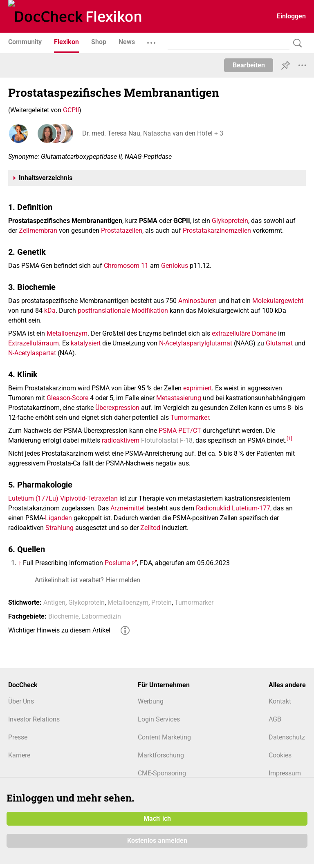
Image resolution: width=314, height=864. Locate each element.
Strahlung (59, 528)
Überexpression (117, 408)
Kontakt (280, 701)
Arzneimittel (127, 508)
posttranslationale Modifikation (123, 310)
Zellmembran (38, 230)
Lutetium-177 (251, 508)
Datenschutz (287, 737)
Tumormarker (189, 417)
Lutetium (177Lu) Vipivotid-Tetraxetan (63, 498)
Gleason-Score (67, 398)
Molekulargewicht (277, 301)
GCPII (71, 110)
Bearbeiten (249, 65)
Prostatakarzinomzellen (217, 230)
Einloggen (291, 16)
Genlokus (174, 265)
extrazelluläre (231, 333)
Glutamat (279, 343)
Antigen (54, 602)
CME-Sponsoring (162, 773)
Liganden (58, 518)
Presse (17, 737)
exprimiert (197, 388)
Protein (161, 602)
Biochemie (63, 616)
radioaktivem (120, 440)
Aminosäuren (197, 301)
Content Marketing (164, 737)
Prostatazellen (121, 230)
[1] (289, 438)
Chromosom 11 (126, 265)
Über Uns (21, 701)
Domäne (264, 333)
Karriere (19, 755)
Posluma (117, 563)
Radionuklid (213, 508)
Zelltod (150, 528)
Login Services (159, 719)
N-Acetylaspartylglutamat (195, 343)
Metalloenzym (67, 333)
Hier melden (123, 580)
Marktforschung (161, 755)
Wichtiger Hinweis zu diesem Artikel (59, 630)
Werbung (151, 701)
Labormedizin (101, 616)
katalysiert (86, 343)
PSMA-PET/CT (180, 430)
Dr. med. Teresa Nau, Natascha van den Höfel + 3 (152, 133)
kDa (50, 310)
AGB (275, 719)
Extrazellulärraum (33, 343)
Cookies (280, 755)
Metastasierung (178, 398)
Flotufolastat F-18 (167, 440)
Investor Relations (34, 719)
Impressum (285, 773)
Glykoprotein (230, 221)
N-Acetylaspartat (32, 353)
